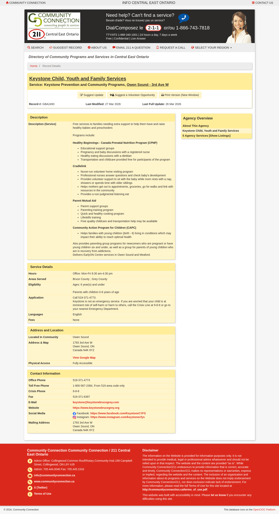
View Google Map (84, 357)
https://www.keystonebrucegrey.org (96, 407)
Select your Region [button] (211, 47)
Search (35, 47)
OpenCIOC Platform (264, 509)
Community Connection (26, 2)
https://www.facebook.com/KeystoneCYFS (118, 413)
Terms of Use (42, 493)
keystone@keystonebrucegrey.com (96, 402)
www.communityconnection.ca (54, 481)
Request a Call (170, 47)
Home (33, 66)
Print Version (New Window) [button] (180, 95)
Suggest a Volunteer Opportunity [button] (132, 95)
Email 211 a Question (131, 47)
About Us (97, 47)
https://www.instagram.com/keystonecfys (118, 417)
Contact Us (262, 2)
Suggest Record (65, 47)
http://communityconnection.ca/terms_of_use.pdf (175, 489)
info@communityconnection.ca (54, 475)
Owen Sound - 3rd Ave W (148, 85)
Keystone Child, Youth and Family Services (77, 78)
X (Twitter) (40, 487)
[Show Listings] (219, 135)
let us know (218, 495)
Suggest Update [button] (91, 95)
